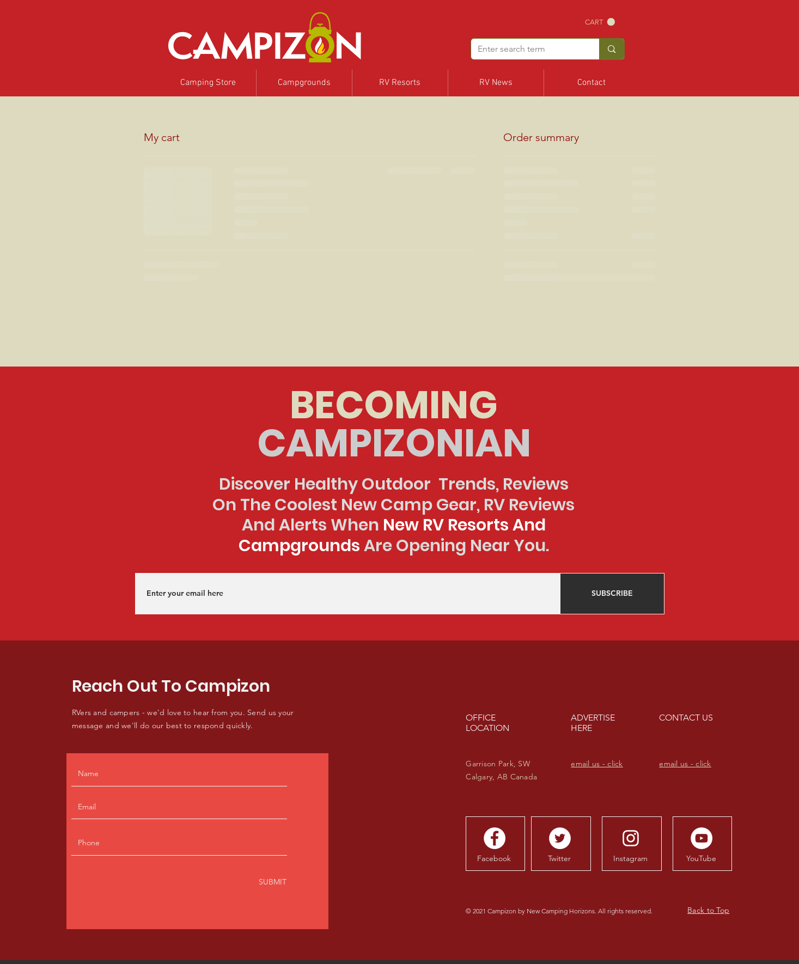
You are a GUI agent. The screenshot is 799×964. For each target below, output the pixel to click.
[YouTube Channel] (701, 838)
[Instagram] (630, 858)
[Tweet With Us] (560, 838)
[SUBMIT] (271, 882)
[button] (600, 22)
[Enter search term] (527, 49)
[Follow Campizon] (494, 838)
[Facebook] (494, 858)
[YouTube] (701, 858)
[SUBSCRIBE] (612, 593)
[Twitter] (559, 858)
